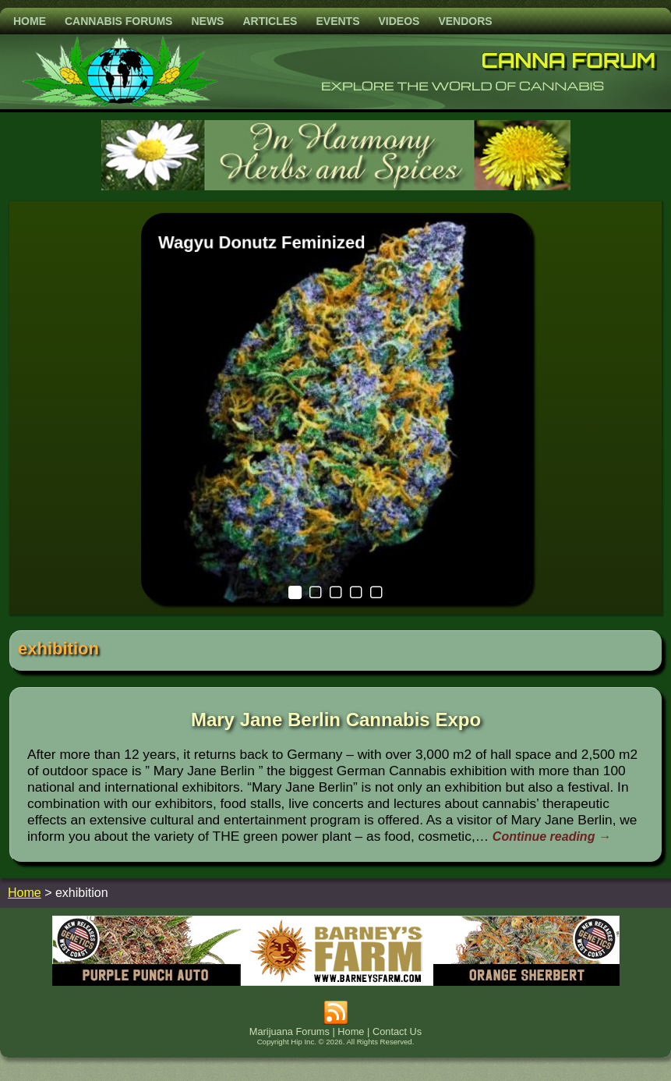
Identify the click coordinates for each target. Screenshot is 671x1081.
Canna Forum (569, 60)
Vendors (465, 21)
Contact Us (397, 1031)
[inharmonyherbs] (335, 186)
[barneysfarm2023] (336, 981)
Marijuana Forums (289, 1031)
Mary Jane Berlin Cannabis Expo (336, 719)
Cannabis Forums (118, 21)
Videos (398, 21)
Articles (269, 21)
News (207, 21)
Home (29, 21)
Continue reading (552, 836)
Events (337, 21)
